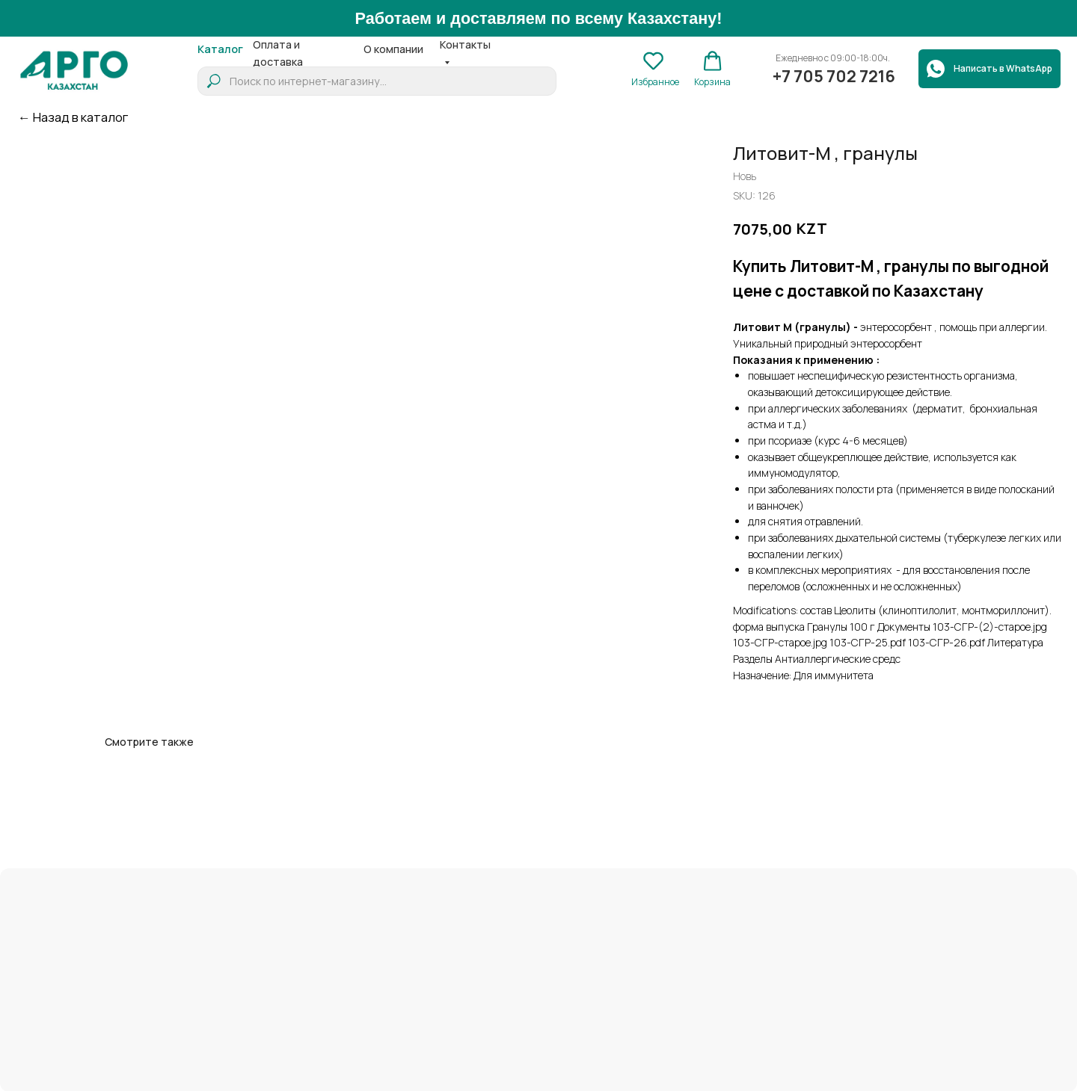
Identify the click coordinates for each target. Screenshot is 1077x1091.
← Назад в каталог (73, 117)
